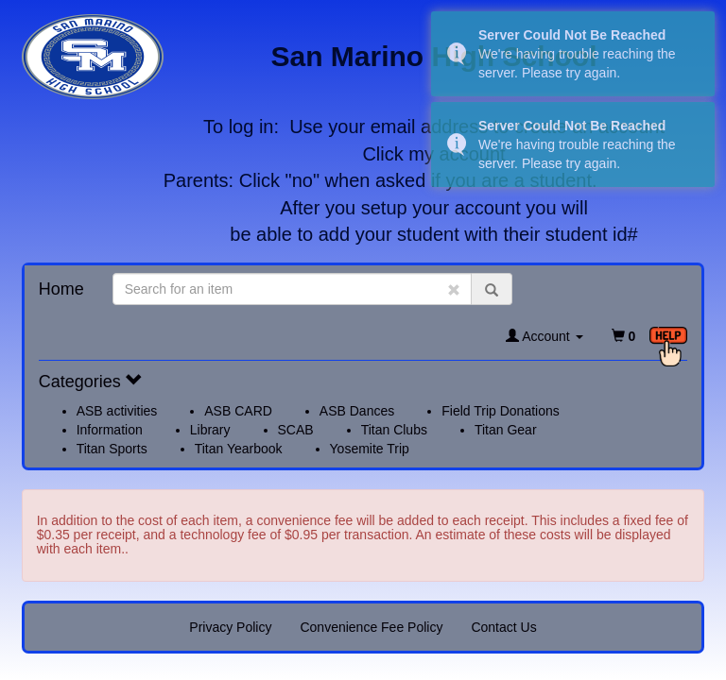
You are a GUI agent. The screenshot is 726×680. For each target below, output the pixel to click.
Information (110, 429)
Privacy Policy (230, 627)
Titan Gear (506, 429)
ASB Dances (357, 410)
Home (61, 289)
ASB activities (117, 410)
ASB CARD (238, 410)
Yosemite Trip (369, 448)
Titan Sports (112, 448)
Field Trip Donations (500, 410)
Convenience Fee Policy (371, 627)
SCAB (296, 429)
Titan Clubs (394, 429)
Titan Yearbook (239, 448)
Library (210, 429)
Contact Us (503, 627)
